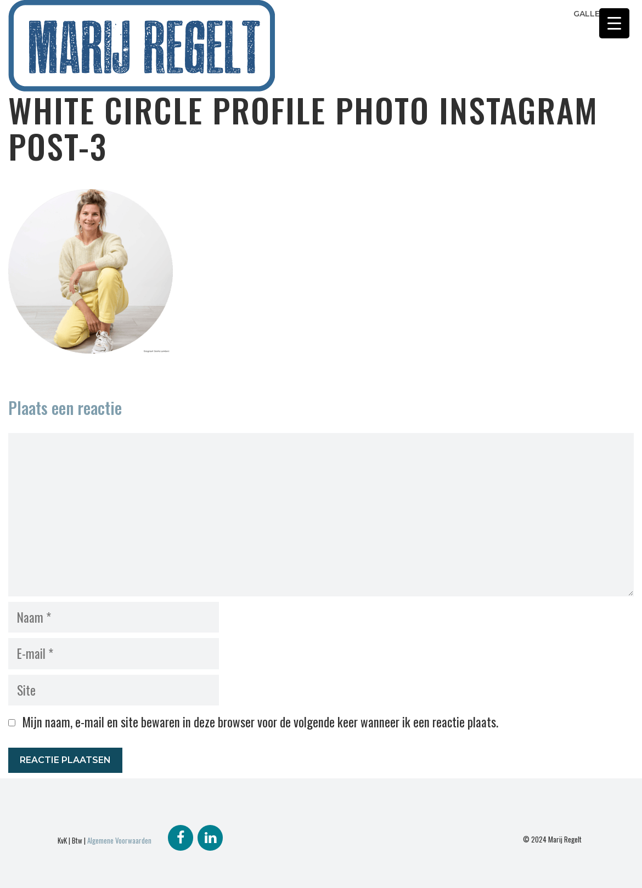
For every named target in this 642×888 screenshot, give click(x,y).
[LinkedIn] (210, 838)
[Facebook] (180, 838)
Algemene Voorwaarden (119, 840)
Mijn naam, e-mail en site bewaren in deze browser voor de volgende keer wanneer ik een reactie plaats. (260, 722)
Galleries (595, 14)
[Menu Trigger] (614, 23)
